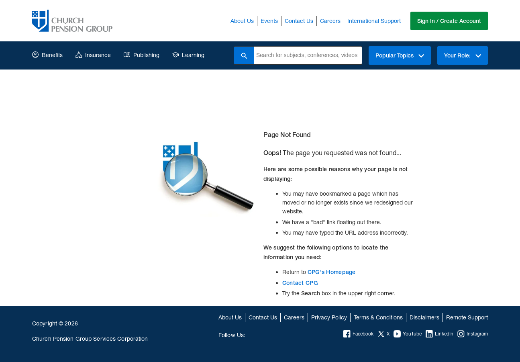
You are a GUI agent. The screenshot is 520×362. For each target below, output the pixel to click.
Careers (330, 20)
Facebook (358, 333)
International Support (374, 20)
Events (269, 20)
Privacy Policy (329, 317)
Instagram (472, 333)
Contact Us (299, 20)
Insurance (93, 54)
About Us (242, 20)
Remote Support (467, 317)
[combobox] (308, 55)
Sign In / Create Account (449, 21)
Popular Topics (399, 55)
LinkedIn (439, 333)
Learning (188, 54)
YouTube (408, 333)
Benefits (47, 54)
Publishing (141, 54)
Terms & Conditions (378, 317)
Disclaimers (424, 317)
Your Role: (462, 55)
